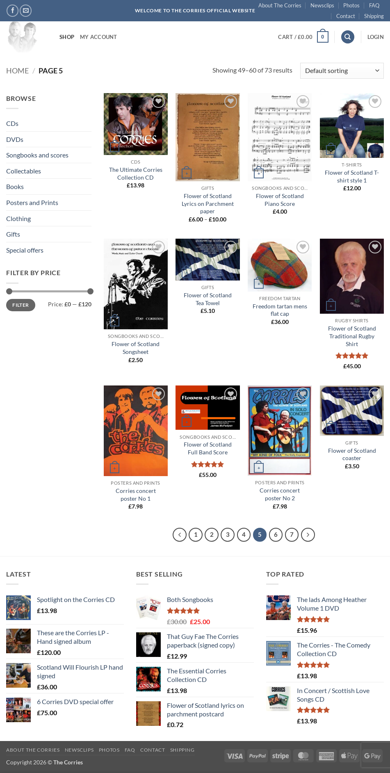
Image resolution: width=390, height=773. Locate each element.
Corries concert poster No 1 (136, 494)
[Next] (308, 535)
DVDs (14, 139)
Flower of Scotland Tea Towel (208, 299)
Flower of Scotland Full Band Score (208, 448)
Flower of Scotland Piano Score (280, 199)
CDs (12, 123)
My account (98, 37)
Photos (351, 5)
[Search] (347, 37)
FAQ (374, 5)
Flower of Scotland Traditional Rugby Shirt (352, 336)
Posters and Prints (32, 202)
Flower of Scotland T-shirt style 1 (352, 176)
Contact (345, 16)
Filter (20, 305)
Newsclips (322, 5)
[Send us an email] (26, 10)
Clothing (18, 218)
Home (17, 70)
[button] (303, 36)
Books (15, 186)
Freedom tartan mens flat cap (280, 310)
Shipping (374, 16)
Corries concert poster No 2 (280, 494)
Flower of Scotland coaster (352, 454)
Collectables (23, 171)
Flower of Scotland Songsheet (136, 347)
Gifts (13, 234)
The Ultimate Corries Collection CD (135, 173)
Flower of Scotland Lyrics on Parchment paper (208, 203)
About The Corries (279, 5)
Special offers (24, 250)
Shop (66, 37)
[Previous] (180, 535)
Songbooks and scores (37, 155)
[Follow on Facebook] (12, 10)
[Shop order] (342, 71)
